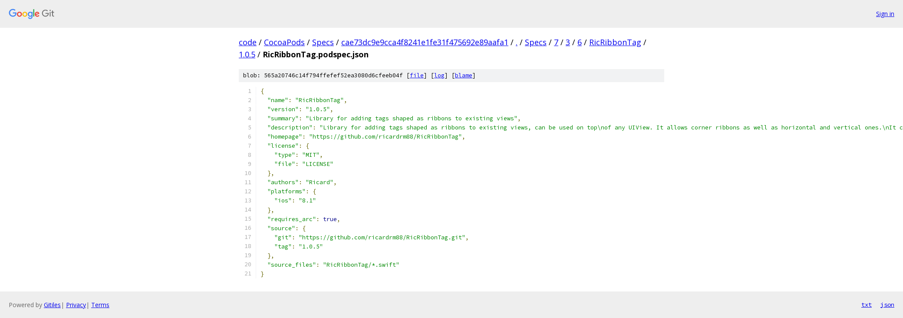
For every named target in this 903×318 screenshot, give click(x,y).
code (248, 42)
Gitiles (52, 305)
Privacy (76, 305)
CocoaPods (284, 42)
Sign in (885, 14)
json (887, 304)
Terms (100, 305)
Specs (323, 42)
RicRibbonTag (615, 42)
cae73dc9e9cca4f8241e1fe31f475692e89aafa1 (424, 42)
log (439, 75)
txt (866, 304)
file (417, 75)
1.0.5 (247, 54)
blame (463, 75)
